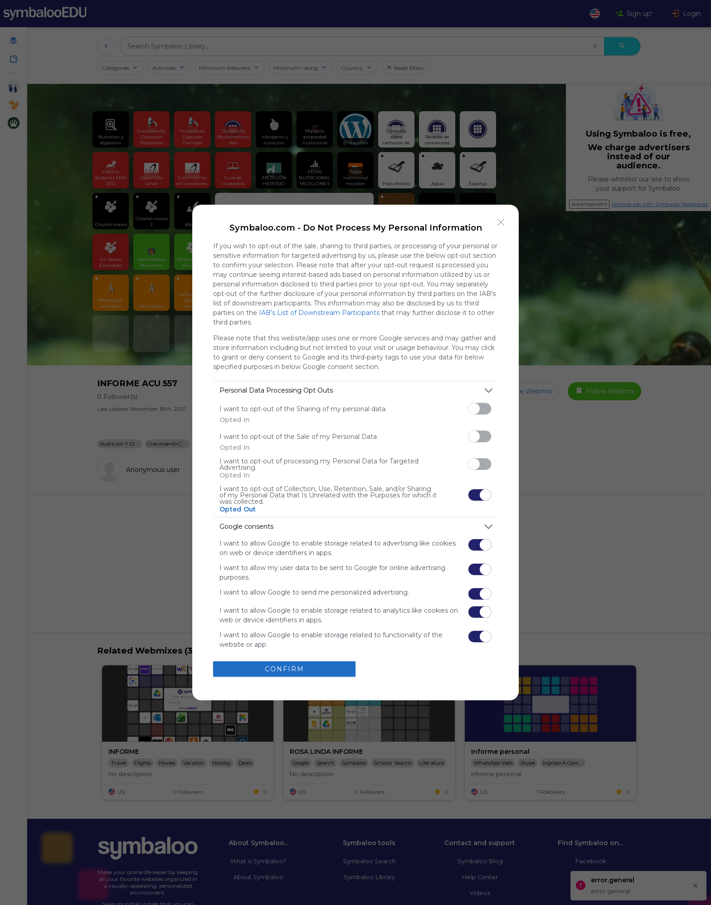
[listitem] (355, 390)
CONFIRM (284, 669)
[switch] (480, 409)
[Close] (501, 222)
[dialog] (355, 452)
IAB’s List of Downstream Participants (319, 313)
